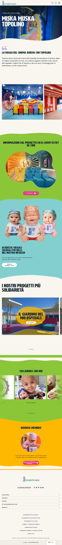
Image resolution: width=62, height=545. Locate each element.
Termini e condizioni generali (31, 524)
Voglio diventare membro (31, 463)
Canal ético (30, 533)
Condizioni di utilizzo (31, 527)
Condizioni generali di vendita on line (31, 530)
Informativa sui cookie (31, 521)
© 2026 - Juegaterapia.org (31, 542)
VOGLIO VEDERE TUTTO (9, 265)
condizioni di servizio (42, 538)
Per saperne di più (31, 323)
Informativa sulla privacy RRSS (31, 518)
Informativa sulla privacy (31, 515)
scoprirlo (31, 193)
